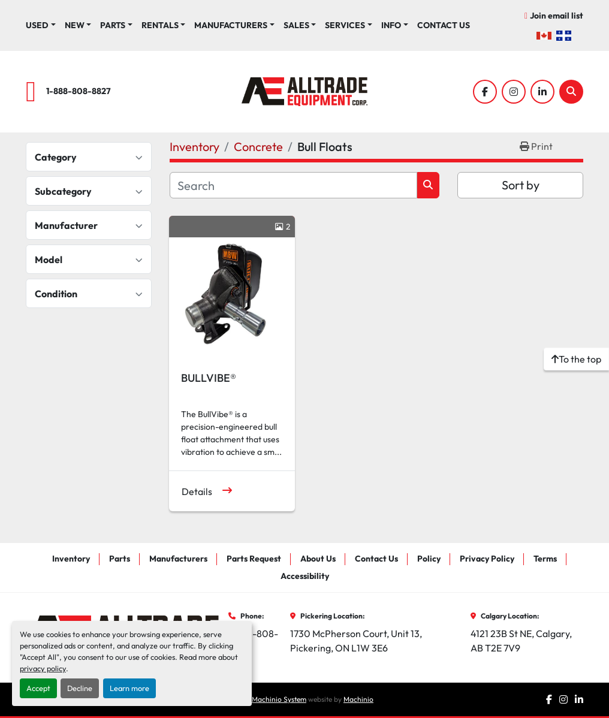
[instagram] (514, 92)
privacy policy (43, 668)
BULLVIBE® (208, 378)
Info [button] (391, 25)
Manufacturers (230, 25)
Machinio (358, 699)
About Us (318, 558)
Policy (429, 558)
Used (37, 25)
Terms (545, 558)
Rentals (160, 25)
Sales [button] (296, 25)
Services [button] (345, 25)
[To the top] (576, 359)
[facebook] (485, 92)
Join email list (556, 15)
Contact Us (443, 25)
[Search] (571, 92)
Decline (79, 688)
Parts (112, 25)
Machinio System (279, 699)
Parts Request (254, 558)
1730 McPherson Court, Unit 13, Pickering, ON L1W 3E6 (357, 641)
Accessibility (305, 576)
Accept (38, 688)
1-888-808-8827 (78, 91)
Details (197, 491)
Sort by (520, 184)
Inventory (71, 558)
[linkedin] (542, 92)
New (75, 25)
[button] (78, 25)
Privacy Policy (487, 558)
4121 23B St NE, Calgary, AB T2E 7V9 (522, 641)
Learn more (129, 688)
